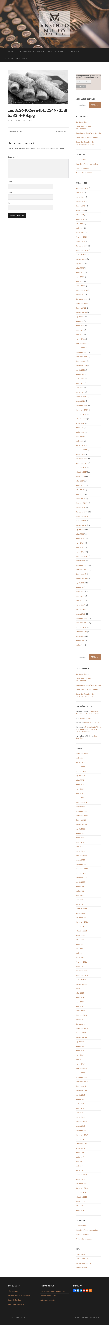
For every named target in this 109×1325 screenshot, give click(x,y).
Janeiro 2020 (80, 454)
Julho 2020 (80, 428)
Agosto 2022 (80, 317)
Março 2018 (80, 552)
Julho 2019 (80, 481)
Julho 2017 (80, 587)
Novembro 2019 (82, 463)
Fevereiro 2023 (81, 290)
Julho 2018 (80, 534)
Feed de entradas (82, 1259)
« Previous (15, 131)
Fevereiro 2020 (81, 450)
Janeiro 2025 (80, 201)
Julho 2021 (80, 374)
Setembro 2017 (81, 578)
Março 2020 (80, 445)
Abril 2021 (79, 388)
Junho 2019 (80, 485)
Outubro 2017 (81, 574)
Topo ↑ (98, 1317)
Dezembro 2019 (81, 459)
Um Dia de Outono (82, 122)
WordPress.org (81, 1267)
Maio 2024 (80, 224)
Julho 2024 (80, 215)
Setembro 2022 (81, 312)
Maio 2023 (80, 277)
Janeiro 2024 (80, 241)
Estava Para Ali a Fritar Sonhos (87, 137)
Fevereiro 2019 (81, 503)
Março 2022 (80, 339)
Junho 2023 (80, 272)
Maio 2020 (80, 436)
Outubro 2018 (81, 521)
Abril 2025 (79, 193)
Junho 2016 (80, 645)
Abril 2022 (79, 334)
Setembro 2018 (81, 525)
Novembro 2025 (82, 188)
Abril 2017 (79, 600)
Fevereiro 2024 (81, 237)
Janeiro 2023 (80, 294)
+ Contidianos (73, 51)
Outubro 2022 (81, 308)
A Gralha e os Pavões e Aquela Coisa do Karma (88, 712)
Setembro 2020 (81, 419)
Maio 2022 (80, 330)
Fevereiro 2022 (81, 343)
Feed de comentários (83, 1263)
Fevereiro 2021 (81, 397)
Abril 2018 (79, 547)
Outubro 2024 (81, 206)
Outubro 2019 (81, 467)
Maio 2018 (80, 543)
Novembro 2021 (82, 357)
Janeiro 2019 (80, 507)
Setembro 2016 (81, 632)
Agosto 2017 (80, 583)
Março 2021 (80, 392)
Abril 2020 (79, 441)
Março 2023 (80, 286)
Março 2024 (80, 232)
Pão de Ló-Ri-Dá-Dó (91, 722)
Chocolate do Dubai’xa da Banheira (88, 133)
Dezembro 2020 (81, 405)
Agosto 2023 (80, 263)
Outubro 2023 (81, 255)
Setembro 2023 (81, 259)
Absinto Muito (20, 1317)
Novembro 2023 (82, 250)
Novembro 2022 (82, 303)
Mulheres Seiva (85, 718)
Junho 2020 (80, 432)
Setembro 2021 (81, 365)
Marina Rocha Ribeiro (48, 1296)
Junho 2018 (80, 538)
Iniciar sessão (80, 1254)
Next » (62, 131)
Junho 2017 (80, 592)
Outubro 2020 (81, 414)
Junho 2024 (80, 219)
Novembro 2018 (82, 516)
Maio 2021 (80, 383)
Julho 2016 (80, 640)
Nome (10, 181)
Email (10, 192)
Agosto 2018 (80, 530)
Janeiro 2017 (80, 614)
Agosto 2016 (80, 636)
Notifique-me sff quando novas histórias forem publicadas (88, 76)
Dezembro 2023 (81, 246)
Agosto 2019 (80, 476)
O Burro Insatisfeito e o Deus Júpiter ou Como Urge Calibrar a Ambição (88, 729)
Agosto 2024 (80, 210)
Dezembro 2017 (81, 565)
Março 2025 (80, 197)
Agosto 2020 (80, 423)
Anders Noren (88, 1317)
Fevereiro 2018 (81, 556)
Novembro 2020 (82, 410)
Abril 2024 (79, 228)
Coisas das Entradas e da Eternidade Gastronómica (85, 143)
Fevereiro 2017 (81, 609)
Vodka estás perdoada (17, 59)
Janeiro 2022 (80, 348)
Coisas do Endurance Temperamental (83, 127)
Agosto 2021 (80, 370)
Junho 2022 (80, 326)
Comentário (12, 157)
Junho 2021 (80, 379)
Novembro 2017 (82, 569)
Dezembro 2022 (81, 299)
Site (9, 203)
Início (10, 51)
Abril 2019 (79, 494)
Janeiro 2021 (80, 401)
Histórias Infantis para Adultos (30, 51)
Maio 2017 (80, 596)
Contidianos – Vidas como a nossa (52, 1291)
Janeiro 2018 (80, 561)
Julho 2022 (80, 321)
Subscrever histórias (47, 1300)
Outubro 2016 (81, 627)
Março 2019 (80, 499)
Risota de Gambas (55, 51)
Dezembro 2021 (81, 352)
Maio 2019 (80, 490)
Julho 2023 (80, 268)
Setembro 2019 (81, 472)
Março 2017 (80, 605)
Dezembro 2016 (81, 618)
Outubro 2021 (81, 361)
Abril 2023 (79, 281)
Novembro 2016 (82, 623)
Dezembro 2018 (81, 512)
